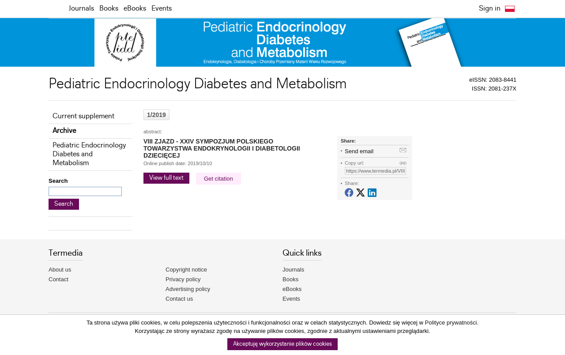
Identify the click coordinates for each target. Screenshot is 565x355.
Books (108, 8)
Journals (81, 8)
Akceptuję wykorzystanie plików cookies (282, 344)
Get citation (218, 178)
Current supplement (83, 116)
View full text (166, 178)
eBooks (135, 8)
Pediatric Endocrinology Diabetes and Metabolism (89, 154)
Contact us (179, 298)
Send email (359, 151)
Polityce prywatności (451, 322)
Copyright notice (186, 269)
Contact (58, 279)
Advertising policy (188, 289)
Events (161, 8)
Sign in (490, 8)
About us (60, 269)
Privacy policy (183, 279)
